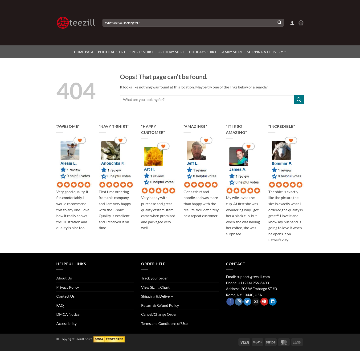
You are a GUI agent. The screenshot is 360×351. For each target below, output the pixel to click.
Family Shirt (232, 52)
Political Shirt (111, 52)
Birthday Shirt (171, 52)
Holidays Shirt (202, 52)
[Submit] (279, 23)
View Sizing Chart (155, 287)
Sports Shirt (141, 52)
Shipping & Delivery (266, 52)
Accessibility (66, 323)
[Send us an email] (256, 302)
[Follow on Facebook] (230, 302)
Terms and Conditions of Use (164, 323)
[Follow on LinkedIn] (273, 302)
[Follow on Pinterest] (264, 302)
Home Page (84, 52)
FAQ (60, 305)
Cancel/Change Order (159, 314)
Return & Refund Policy (160, 305)
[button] (292, 23)
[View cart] (301, 23)
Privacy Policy (67, 287)
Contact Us (65, 296)
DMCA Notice (67, 314)
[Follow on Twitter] (247, 302)
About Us (64, 278)
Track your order (154, 278)
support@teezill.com (253, 276)
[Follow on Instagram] (239, 302)
